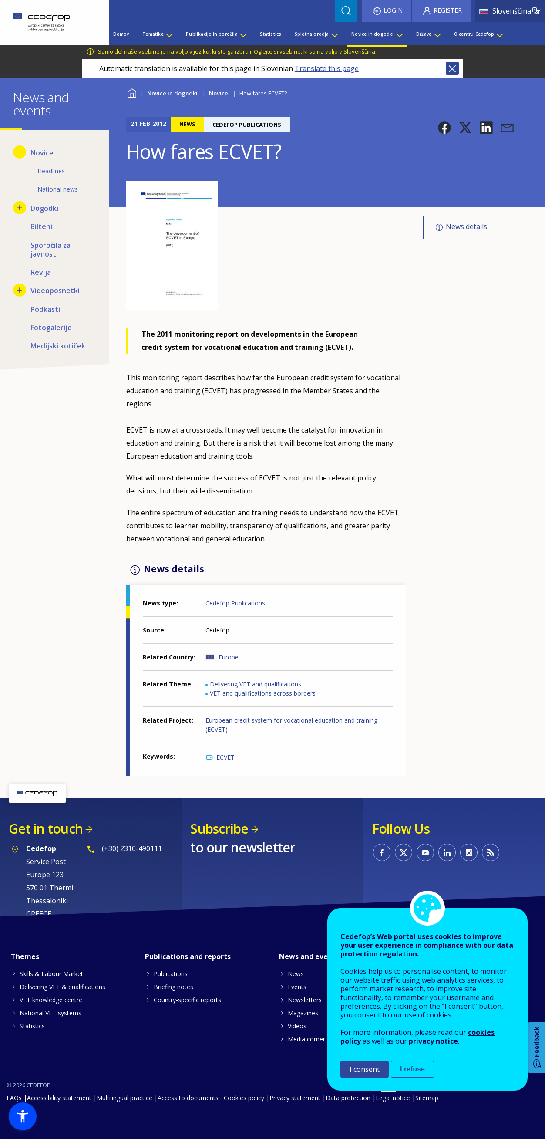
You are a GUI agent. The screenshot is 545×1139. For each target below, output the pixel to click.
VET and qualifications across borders (263, 693)
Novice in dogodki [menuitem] (372, 34)
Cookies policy (244, 1098)
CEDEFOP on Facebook (381, 852)
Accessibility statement (59, 1098)
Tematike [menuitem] (153, 34)
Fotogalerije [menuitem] (51, 327)
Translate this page (327, 68)
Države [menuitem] (423, 34)
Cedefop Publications (235, 603)
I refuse (412, 1069)
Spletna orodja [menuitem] (312, 34)
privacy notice (433, 1041)
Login (393, 10)
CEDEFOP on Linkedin (447, 852)
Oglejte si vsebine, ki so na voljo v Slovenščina (314, 51)
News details (466, 226)
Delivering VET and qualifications (255, 684)
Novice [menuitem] (42, 153)
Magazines (303, 1013)
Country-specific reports (187, 1000)
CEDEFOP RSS (490, 852)
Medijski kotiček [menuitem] (57, 346)
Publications (171, 974)
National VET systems (50, 1013)
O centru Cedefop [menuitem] (474, 34)
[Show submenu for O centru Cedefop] (499, 34)
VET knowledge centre (51, 1000)
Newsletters (305, 1000)
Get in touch (46, 829)
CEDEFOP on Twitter (403, 852)
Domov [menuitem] (121, 34)
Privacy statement (294, 1098)
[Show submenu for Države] (437, 34)
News (296, 974)
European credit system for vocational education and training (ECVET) (291, 724)
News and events (309, 956)
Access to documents (188, 1098)
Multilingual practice (124, 1098)
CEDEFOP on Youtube (425, 852)
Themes (25, 956)
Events (297, 987)
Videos (297, 1026)
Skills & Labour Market (51, 974)
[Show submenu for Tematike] (169, 34)
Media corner (306, 1039)
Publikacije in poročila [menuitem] (212, 34)
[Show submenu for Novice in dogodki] (399, 34)
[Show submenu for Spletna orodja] (334, 34)
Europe (229, 657)
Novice (218, 93)
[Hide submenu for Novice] (19, 152)
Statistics (32, 1026)
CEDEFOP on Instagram (469, 852)
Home (131, 92)
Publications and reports (188, 956)
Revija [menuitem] (40, 272)
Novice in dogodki (172, 93)
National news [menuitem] (57, 189)
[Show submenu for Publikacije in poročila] (243, 34)
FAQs (14, 1098)
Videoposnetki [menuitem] (55, 290)
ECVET (225, 757)
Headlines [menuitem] (51, 171)
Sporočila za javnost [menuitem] (50, 249)
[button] (444, 127)
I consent (365, 1069)
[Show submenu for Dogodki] (19, 207)
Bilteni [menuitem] (41, 226)
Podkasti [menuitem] (45, 309)
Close (452, 68)
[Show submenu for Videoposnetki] (19, 290)
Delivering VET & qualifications (62, 987)
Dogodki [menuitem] (44, 208)
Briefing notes (173, 987)
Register (448, 10)
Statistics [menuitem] (270, 34)
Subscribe (219, 829)
